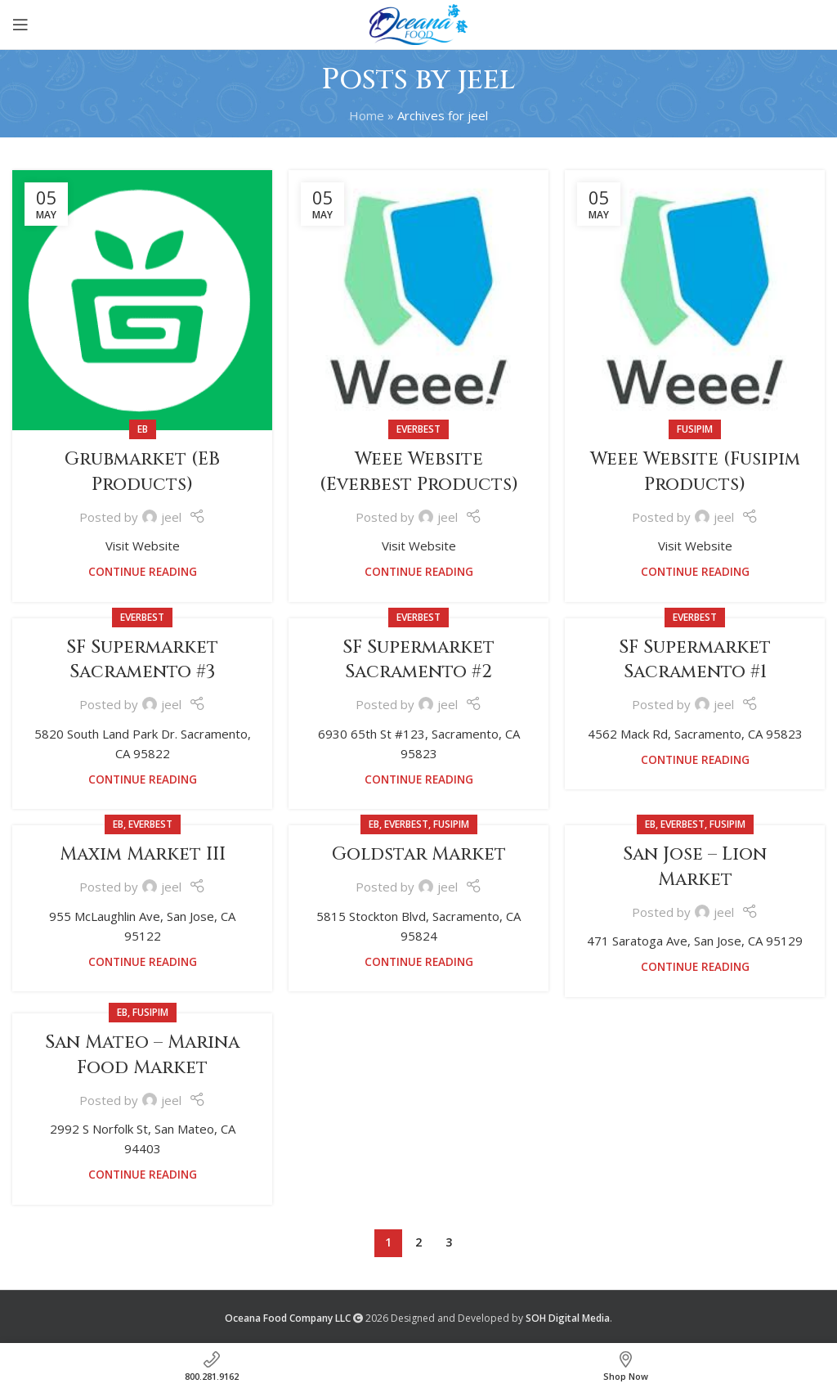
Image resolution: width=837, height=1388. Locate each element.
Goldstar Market (419, 854)
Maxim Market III (143, 854)
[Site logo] (418, 23)
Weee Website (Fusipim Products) (695, 471)
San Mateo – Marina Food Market (142, 1055)
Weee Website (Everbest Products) (419, 471)
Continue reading (142, 571)
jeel (487, 79)
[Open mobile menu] (20, 24)
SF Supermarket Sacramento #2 (418, 660)
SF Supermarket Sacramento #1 (695, 660)
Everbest (418, 429)
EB (142, 429)
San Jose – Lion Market (695, 867)
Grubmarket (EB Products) (142, 471)
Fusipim (695, 429)
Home (366, 115)
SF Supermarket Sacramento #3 (142, 660)
